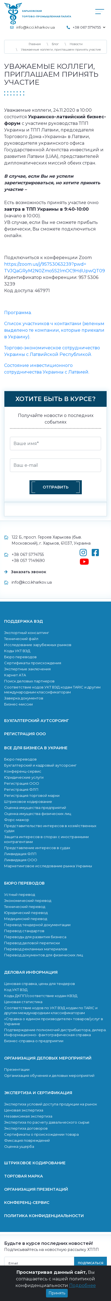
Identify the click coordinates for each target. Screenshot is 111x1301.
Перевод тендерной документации (37, 925)
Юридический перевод (26, 912)
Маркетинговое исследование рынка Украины (48, 866)
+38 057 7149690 (28, 560)
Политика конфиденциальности (44, 1215)
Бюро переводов (20, 657)
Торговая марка (23, 1176)
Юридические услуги (24, 777)
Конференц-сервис (22, 771)
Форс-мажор (16, 819)
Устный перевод (19, 894)
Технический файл (21, 638)
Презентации (16, 1069)
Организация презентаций (36, 1189)
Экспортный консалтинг (26, 632)
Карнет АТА (15, 675)
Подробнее (82, 1290)
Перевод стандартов (24, 931)
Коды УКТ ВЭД (17, 651)
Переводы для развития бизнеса (35, 937)
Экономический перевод (27, 900)
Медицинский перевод (25, 918)
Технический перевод (24, 906)
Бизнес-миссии (18, 704)
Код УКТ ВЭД (16, 989)
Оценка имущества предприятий (35, 807)
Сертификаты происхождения (32, 663)
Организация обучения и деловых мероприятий (49, 1075)
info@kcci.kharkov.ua (35, 27)
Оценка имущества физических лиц (37, 813)
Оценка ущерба (19, 1146)
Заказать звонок (28, 571)
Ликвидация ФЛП (20, 854)
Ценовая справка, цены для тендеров (39, 983)
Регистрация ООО (25, 733)
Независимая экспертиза (28, 1116)
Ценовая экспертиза (23, 1110)
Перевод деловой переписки (32, 943)
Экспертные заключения (27, 669)
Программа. (18, 312)
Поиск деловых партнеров (29, 681)
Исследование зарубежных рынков (37, 645)
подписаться (90, 1263)
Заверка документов (23, 698)
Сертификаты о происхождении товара (41, 1134)
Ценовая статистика (23, 1002)
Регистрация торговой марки (31, 795)
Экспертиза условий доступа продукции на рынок (50, 1104)
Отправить (56, 487)
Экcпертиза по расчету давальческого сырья (46, 1122)
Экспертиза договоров (26, 1128)
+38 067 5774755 (28, 554)
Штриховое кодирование (28, 801)
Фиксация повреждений (27, 1140)
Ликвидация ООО (20, 860)
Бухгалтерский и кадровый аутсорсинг (40, 765)
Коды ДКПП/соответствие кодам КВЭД (40, 995)
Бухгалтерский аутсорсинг (36, 720)
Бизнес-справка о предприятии (33, 1041)
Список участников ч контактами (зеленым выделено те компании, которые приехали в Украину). (54, 330)
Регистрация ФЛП (21, 789)
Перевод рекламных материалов (35, 949)
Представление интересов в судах (37, 848)
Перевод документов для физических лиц (43, 955)
